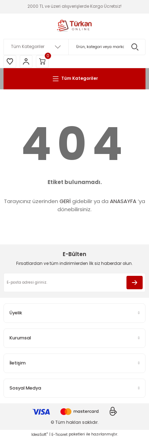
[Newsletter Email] (74, 282)
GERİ (65, 201)
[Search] (74, 47)
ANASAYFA (123, 201)
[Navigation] (74, 78)
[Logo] (74, 26)
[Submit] (134, 282)
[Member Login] (26, 61)
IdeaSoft (39, 434)
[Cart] (42, 61)
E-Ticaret (59, 434)
